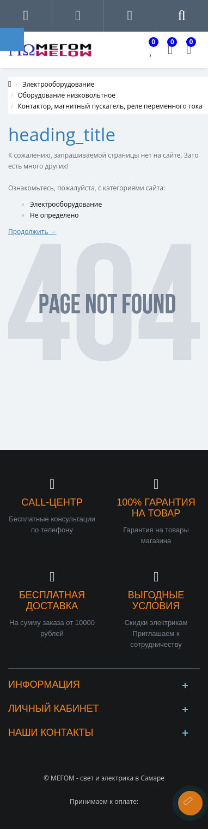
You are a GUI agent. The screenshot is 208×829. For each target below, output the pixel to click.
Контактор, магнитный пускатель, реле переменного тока (110, 106)
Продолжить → (32, 231)
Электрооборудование (58, 84)
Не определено (54, 215)
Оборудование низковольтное (67, 95)
